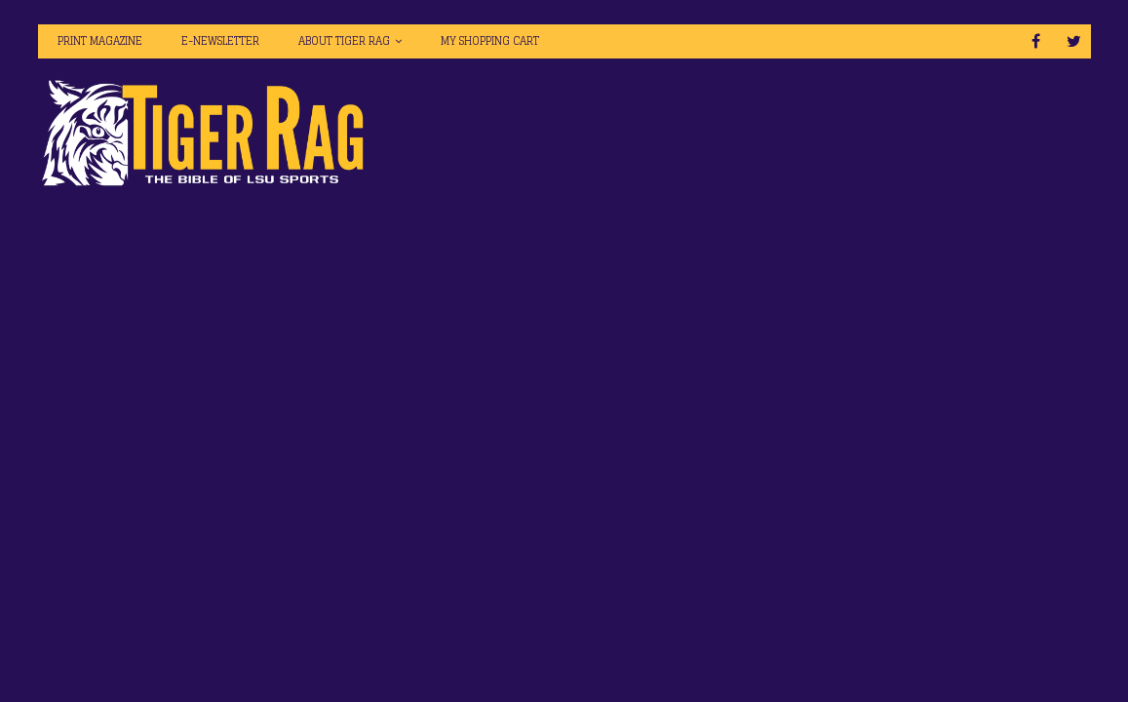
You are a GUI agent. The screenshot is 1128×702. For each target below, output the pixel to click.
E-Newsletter (220, 41)
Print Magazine (100, 41)
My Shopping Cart (490, 41)
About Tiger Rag (344, 41)
